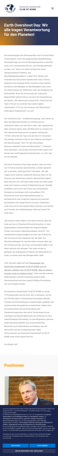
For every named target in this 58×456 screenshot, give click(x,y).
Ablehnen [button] (15, 445)
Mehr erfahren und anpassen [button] (29, 451)
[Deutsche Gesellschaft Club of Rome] (29, 8)
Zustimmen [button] (42, 445)
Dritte (44, 414)
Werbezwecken (7, 422)
